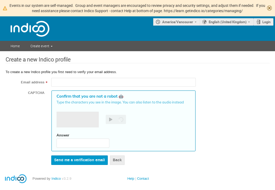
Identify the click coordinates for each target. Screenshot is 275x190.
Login (266, 22)
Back (117, 160)
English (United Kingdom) (228, 22)
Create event (39, 46)
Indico (56, 178)
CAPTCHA (36, 93)
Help (130, 178)
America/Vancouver (177, 22)
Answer (63, 135)
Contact (143, 178)
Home (15, 46)
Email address (32, 82)
